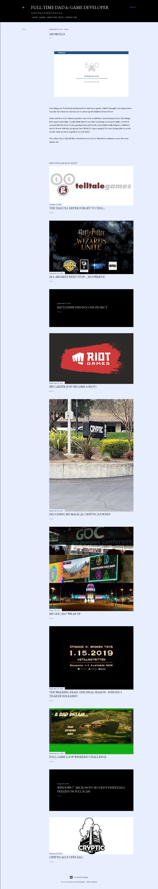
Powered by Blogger (79, 877)
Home (34, 17)
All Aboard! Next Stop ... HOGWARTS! (77, 277)
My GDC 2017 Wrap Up (64, 614)
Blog (60, 17)
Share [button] (24, 29)
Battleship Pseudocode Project (82, 307)
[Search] (132, 7)
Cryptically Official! (66, 857)
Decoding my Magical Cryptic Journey (79, 514)
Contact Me (70, 17)
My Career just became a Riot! (73, 386)
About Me (51, 17)
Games (41, 17)
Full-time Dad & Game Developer (70, 7)
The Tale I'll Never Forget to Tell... (77, 208)
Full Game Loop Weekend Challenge (77, 757)
